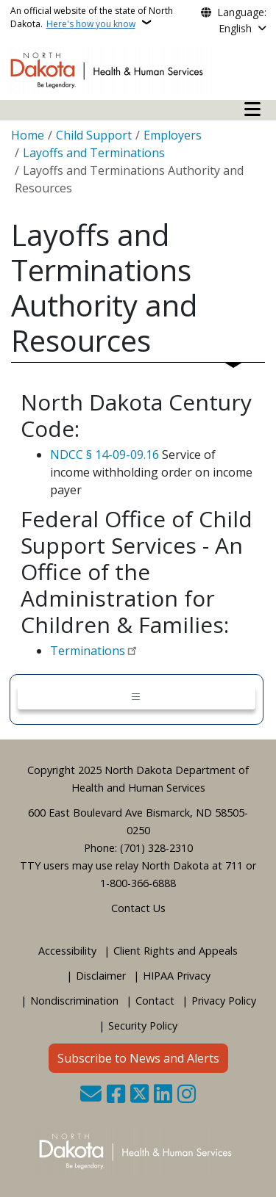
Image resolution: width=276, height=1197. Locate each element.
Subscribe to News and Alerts (138, 1058)
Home (27, 135)
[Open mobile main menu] (252, 109)
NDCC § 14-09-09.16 (104, 454)
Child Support (94, 135)
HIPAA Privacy (176, 976)
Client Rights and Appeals (175, 951)
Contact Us (138, 908)
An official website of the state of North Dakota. (91, 17)
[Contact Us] (91, 1095)
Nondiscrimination (74, 1001)
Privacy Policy (223, 1001)
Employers (173, 135)
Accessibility (67, 951)
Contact (154, 1001)
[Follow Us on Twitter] (139, 1095)
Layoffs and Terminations (94, 153)
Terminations (87, 651)
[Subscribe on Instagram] (186, 1095)
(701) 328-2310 (156, 848)
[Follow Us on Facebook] (116, 1095)
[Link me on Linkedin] (163, 1095)
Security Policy (142, 1026)
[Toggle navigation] (136, 697)
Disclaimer (101, 976)
